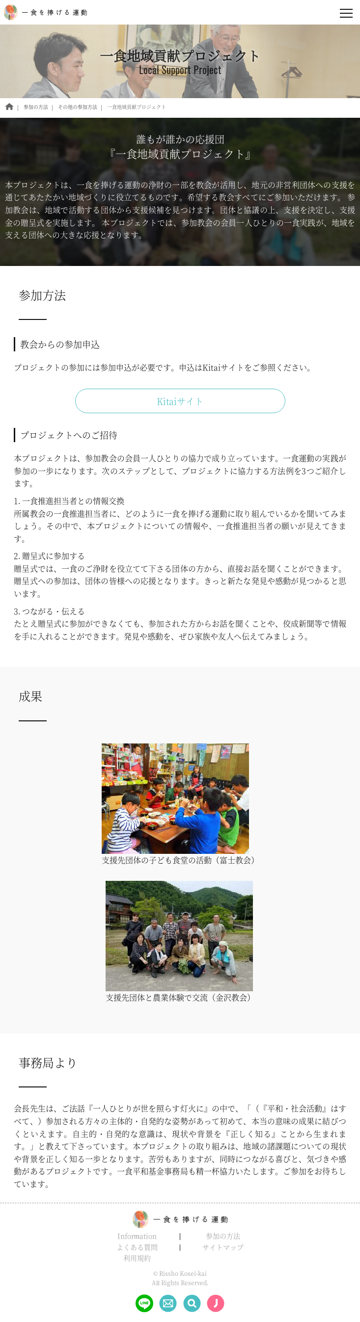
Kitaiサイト (180, 401)
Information (137, 1236)
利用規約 (137, 1258)
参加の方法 (223, 1236)
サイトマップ (223, 1247)
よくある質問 (137, 1247)
